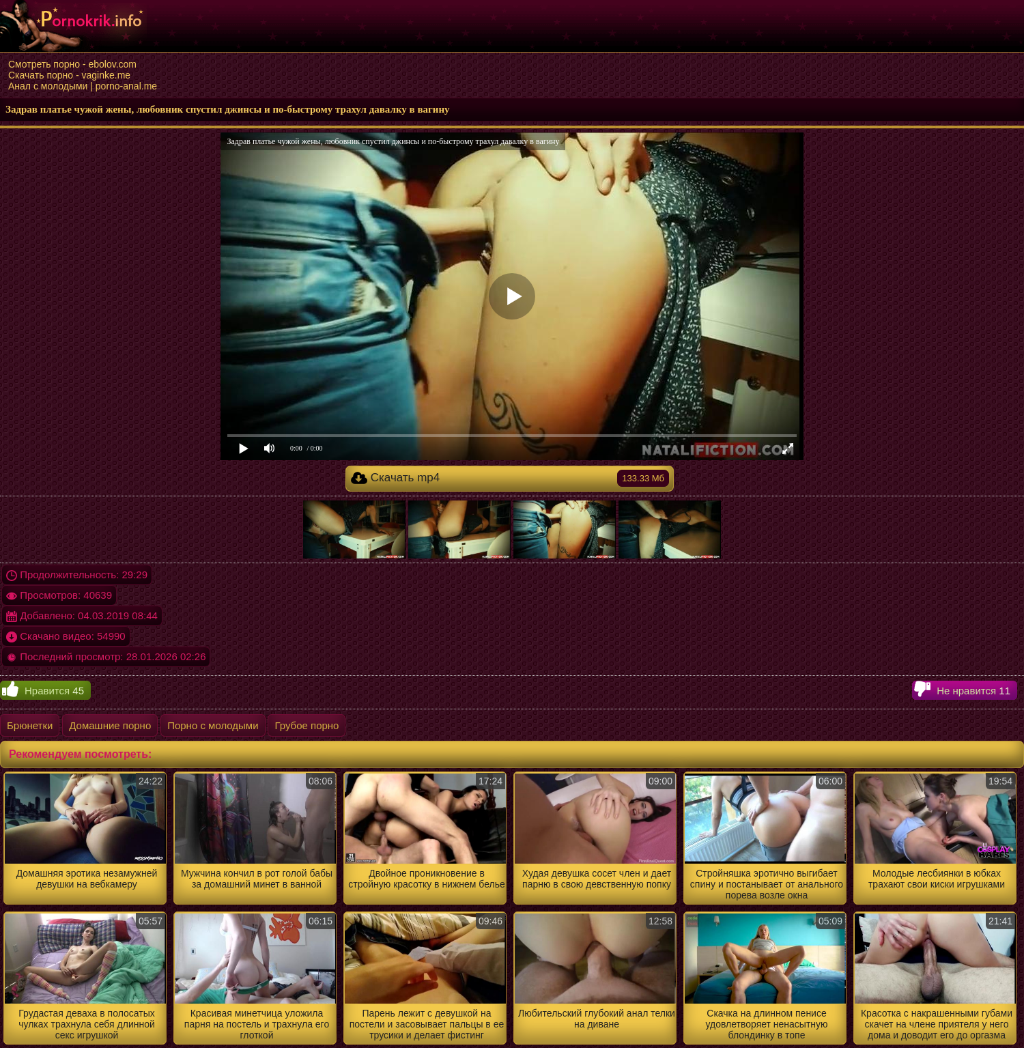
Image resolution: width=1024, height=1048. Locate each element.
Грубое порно (306, 725)
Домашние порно (110, 725)
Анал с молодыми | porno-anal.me (82, 86)
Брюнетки (30, 725)
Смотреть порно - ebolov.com (72, 64)
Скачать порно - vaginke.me (69, 75)
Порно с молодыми (212, 725)
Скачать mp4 (510, 478)
